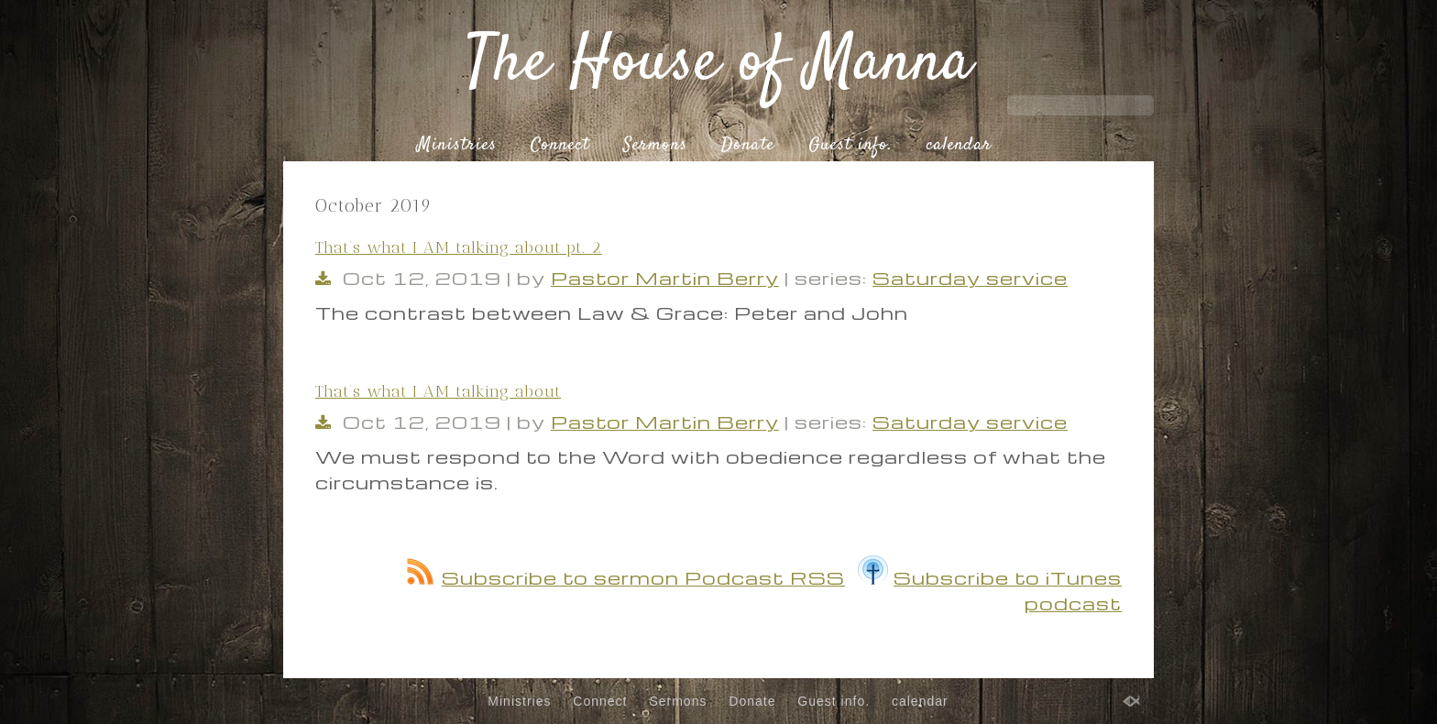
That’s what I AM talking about (438, 391)
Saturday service (970, 278)
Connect (560, 146)
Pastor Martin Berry (665, 278)
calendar (959, 146)
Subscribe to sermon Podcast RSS (626, 577)
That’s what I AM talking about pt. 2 (458, 247)
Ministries (457, 146)
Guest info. (850, 146)
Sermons (655, 146)
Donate (747, 146)
